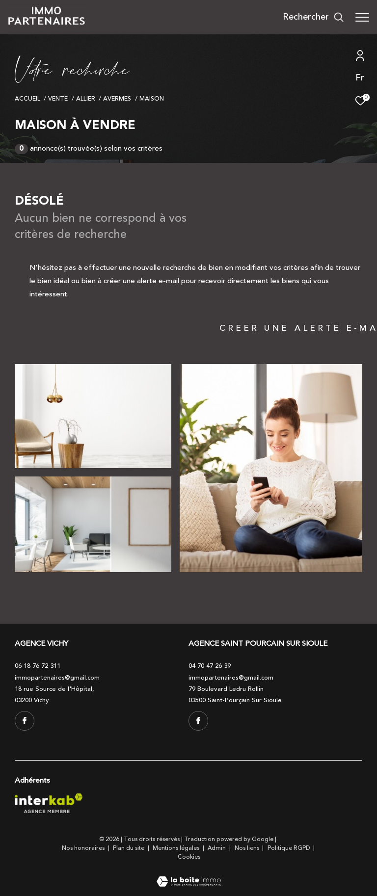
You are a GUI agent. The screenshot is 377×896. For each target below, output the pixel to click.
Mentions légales (177, 848)
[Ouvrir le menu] (362, 17)
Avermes (117, 99)
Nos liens (248, 848)
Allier (85, 99)
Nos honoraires (84, 848)
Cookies (189, 857)
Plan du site (129, 848)
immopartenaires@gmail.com (57, 678)
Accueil (27, 99)
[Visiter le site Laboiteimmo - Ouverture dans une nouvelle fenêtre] (189, 875)
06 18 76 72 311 (37, 666)
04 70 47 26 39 (209, 666)
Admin (217, 848)
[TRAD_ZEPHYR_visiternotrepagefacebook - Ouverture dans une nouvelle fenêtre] (24, 721)
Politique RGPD (289, 848)
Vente (58, 99)
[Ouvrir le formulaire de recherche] (313, 17)
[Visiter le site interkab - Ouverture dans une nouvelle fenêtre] (48, 803)
